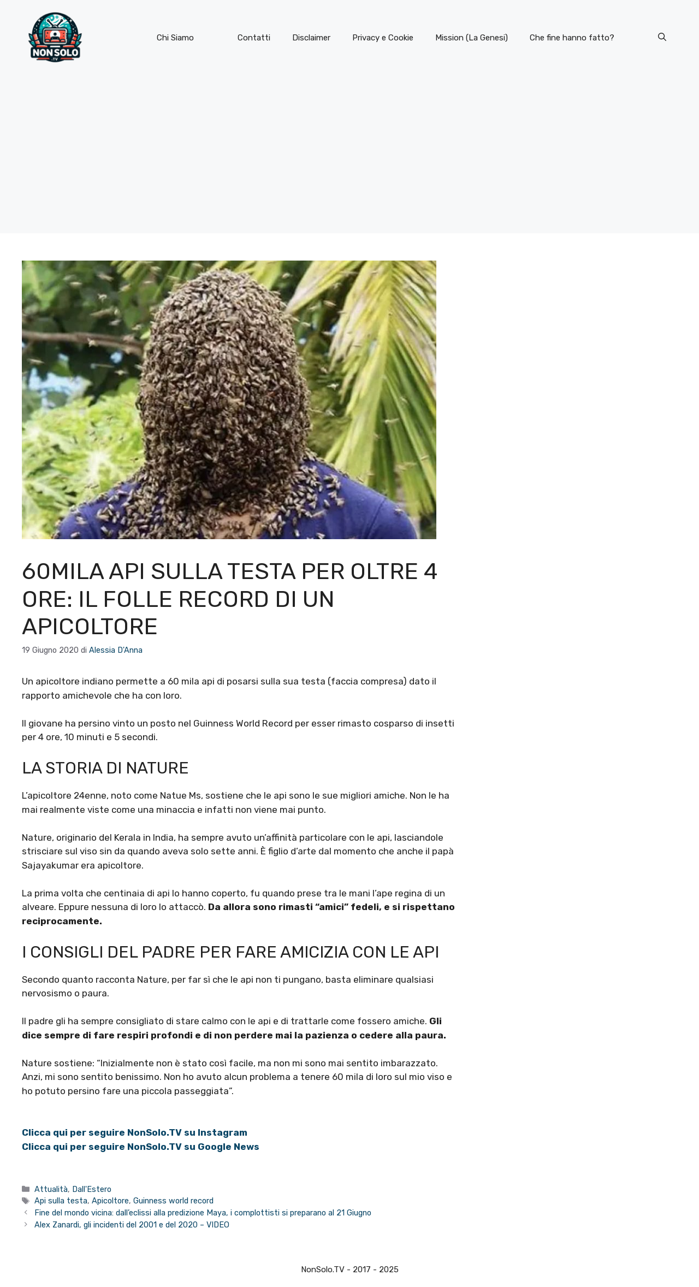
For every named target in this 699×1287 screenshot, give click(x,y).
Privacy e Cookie (382, 38)
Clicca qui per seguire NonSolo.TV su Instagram (134, 1132)
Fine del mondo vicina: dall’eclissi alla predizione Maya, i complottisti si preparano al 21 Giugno (202, 1213)
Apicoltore (110, 1201)
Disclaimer (311, 38)
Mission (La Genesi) (471, 38)
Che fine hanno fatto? (572, 38)
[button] (662, 37)
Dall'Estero (91, 1189)
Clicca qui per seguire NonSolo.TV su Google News (140, 1146)
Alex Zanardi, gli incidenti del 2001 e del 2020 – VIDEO (131, 1225)
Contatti (254, 38)
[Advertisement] (349, 156)
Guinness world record (173, 1201)
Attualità (51, 1189)
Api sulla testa (60, 1201)
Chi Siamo (175, 38)
